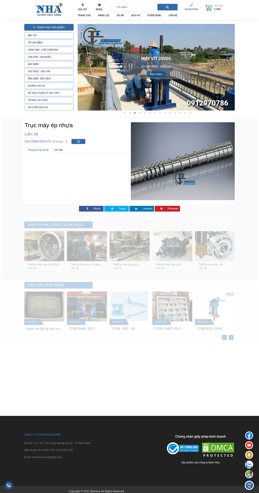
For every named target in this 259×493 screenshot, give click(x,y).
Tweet (116, 208)
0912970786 (191, 9)
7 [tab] (155, 113)
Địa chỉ (82, 9)
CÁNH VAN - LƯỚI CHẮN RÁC (43, 49)
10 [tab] (170, 113)
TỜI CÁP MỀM (35, 42)
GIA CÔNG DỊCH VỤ (38, 107)
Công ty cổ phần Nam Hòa (42, 434)
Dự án (120, 15)
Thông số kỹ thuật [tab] (38, 150)
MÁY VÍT (32, 35)
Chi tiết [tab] (58, 150)
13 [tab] (185, 113)
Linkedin (141, 208)
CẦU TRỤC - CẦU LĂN (39, 71)
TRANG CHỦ (84, 15)
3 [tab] (135, 113)
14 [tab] (190, 113)
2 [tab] (130, 113)
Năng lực (104, 15)
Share (91, 208)
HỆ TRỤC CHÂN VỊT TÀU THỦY (44, 93)
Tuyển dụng (154, 15)
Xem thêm (156, 74)
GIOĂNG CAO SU (36, 85)
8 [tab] (160, 113)
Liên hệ (173, 15)
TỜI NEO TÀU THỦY (38, 100)
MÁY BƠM (33, 64)
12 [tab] (180, 113)
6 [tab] (150, 113)
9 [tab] (165, 113)
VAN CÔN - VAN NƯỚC (39, 57)
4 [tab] (140, 113)
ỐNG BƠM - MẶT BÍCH (39, 78)
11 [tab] (175, 113)
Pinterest (167, 208)
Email (99, 9)
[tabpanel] (156, 67)
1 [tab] (124, 113)
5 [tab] (145, 113)
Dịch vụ (135, 15)
